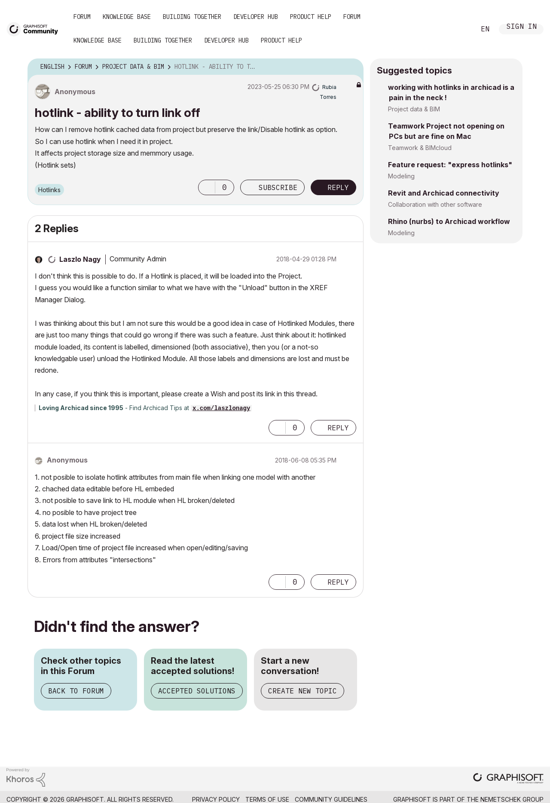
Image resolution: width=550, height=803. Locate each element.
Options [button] (351, 67)
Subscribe (278, 187)
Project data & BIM (414, 109)
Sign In (522, 27)
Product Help (310, 17)
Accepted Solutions (196, 691)
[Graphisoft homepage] (508, 779)
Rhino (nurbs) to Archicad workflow (449, 221)
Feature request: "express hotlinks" (450, 164)
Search (459, 29)
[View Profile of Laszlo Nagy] (80, 259)
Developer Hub (255, 17)
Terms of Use (267, 799)
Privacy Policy (216, 799)
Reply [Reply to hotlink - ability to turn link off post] (338, 187)
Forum (82, 17)
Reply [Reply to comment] (338, 427)
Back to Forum (76, 691)
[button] (207, 187)
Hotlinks (49, 189)
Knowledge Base (127, 17)
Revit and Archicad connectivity (443, 193)
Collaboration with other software (435, 204)
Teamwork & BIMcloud (420, 147)
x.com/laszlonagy (221, 408)
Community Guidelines (331, 799)
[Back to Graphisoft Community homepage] (35, 28)
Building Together (192, 17)
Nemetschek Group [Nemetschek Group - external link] (512, 799)
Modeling (401, 176)
